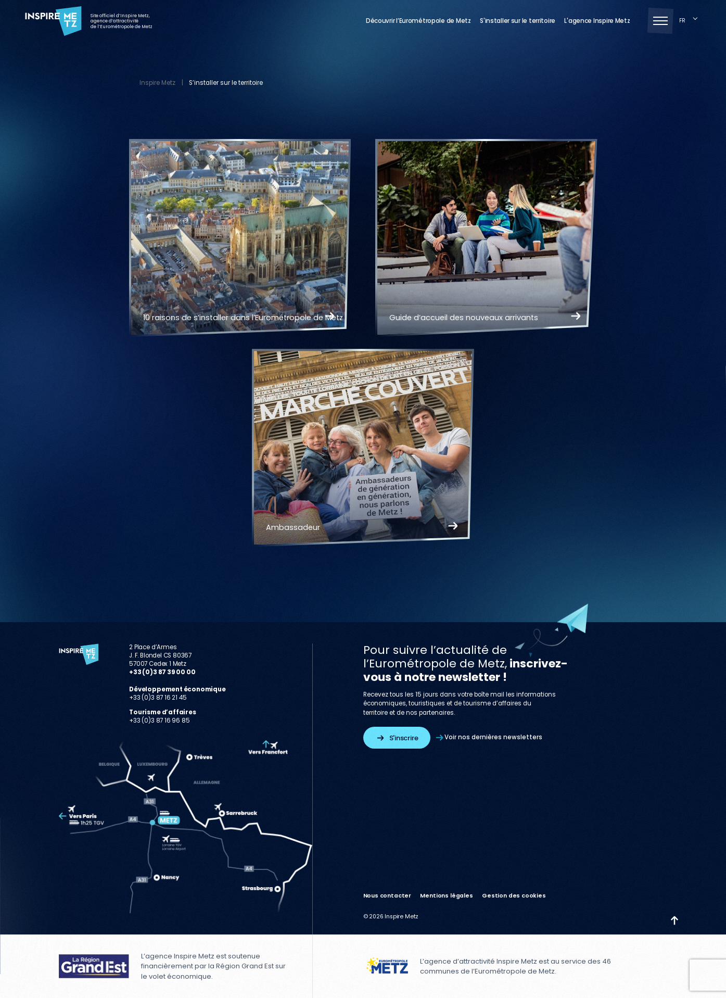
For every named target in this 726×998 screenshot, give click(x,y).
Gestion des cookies (514, 896)
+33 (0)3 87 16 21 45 (157, 697)
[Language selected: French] (690, 21)
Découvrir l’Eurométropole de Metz (418, 21)
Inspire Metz (157, 83)
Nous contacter (387, 896)
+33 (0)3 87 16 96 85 (159, 720)
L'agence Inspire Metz (597, 21)
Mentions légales (446, 896)
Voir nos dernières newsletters (489, 737)
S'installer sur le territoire (517, 21)
